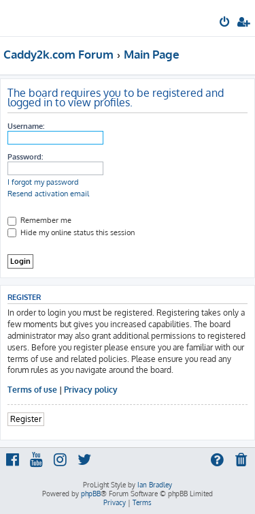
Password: (25, 157)
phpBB (91, 493)
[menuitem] (225, 23)
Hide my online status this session (71, 232)
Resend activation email (48, 193)
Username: (25, 126)
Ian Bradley (154, 485)
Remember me (39, 220)
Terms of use (32, 389)
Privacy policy (91, 389)
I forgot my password (43, 182)
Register (25, 419)
